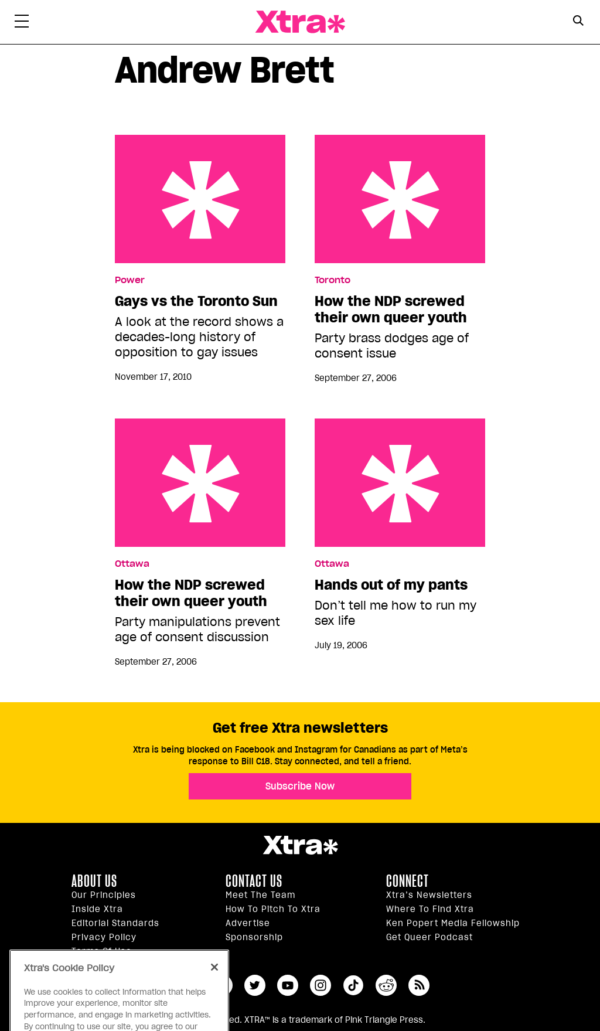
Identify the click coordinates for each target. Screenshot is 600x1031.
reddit (386, 985)
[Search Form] (578, 22)
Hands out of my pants (400, 482)
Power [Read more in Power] (130, 280)
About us (94, 881)
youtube (287, 985)
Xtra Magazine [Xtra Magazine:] (300, 845)
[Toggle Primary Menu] (22, 23)
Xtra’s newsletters (429, 895)
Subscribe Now (300, 786)
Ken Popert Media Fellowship (453, 923)
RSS (418, 985)
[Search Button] (578, 20)
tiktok (353, 985)
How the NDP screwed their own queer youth (400, 199)
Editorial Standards (115, 923)
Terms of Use (101, 951)
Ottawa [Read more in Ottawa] (132, 564)
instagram (320, 985)
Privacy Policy (104, 937)
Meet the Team (260, 895)
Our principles (103, 895)
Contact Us (254, 881)
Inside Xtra (97, 909)
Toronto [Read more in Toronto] (332, 280)
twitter (254, 985)
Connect (407, 881)
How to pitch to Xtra (273, 909)
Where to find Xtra (430, 909)
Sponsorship (254, 937)
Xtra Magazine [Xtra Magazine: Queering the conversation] (300, 22)
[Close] (214, 983)
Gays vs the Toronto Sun (200, 199)
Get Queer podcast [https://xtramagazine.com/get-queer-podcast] (429, 937)
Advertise (248, 923)
